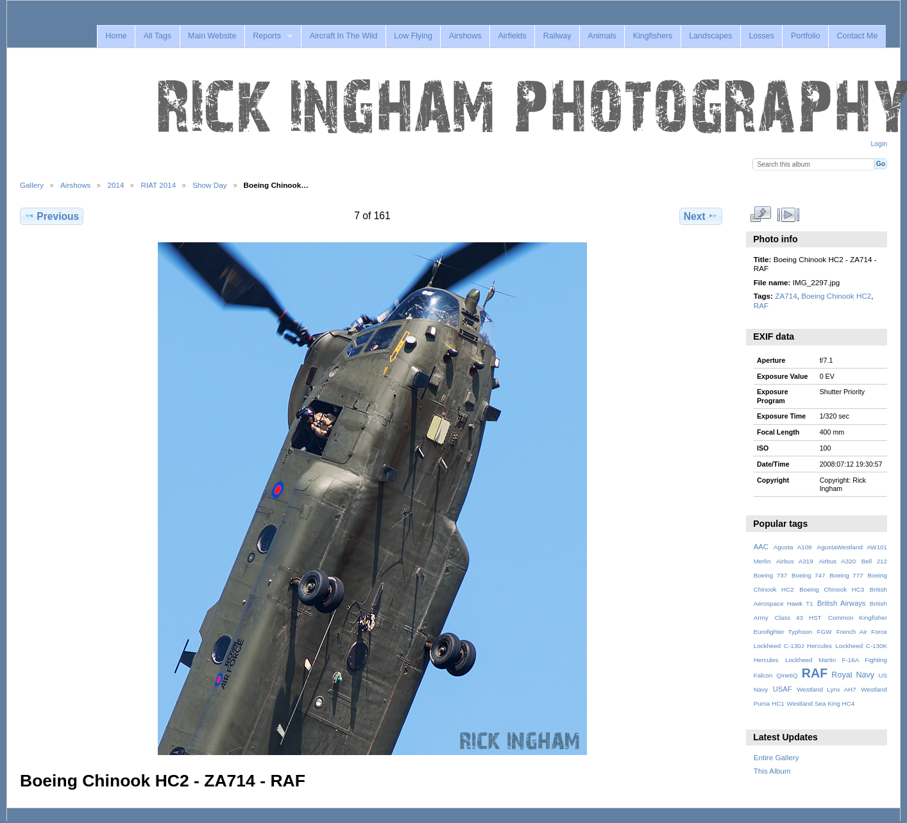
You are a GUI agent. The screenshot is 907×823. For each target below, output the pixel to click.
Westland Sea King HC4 (821, 703)
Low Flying (413, 35)
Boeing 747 (809, 575)
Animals (602, 35)
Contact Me (857, 35)
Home (115, 35)
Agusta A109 (793, 547)
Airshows (465, 35)
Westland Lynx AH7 (826, 689)
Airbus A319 (794, 561)
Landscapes (710, 35)
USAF (782, 689)
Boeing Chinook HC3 (831, 589)
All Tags (157, 35)
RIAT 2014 (158, 185)
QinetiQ (786, 675)
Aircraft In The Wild (344, 35)
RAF (761, 305)
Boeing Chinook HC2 (836, 296)
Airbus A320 (837, 561)
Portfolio (805, 35)
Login (879, 143)
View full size (760, 215)
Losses (761, 35)
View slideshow (788, 215)
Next (701, 216)
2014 (115, 185)
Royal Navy (852, 674)
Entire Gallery (776, 757)
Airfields (512, 35)
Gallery (32, 185)
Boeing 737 (771, 575)
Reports (267, 35)
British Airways (841, 603)
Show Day (209, 185)
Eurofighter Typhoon (783, 631)
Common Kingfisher (857, 617)
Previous (51, 216)
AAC (761, 547)
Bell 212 (874, 561)
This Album (772, 771)
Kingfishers (653, 35)
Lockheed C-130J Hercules (793, 645)
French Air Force (861, 631)
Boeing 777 (846, 575)
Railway (557, 35)
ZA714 (786, 296)
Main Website (212, 35)
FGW (824, 631)
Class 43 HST (798, 617)
